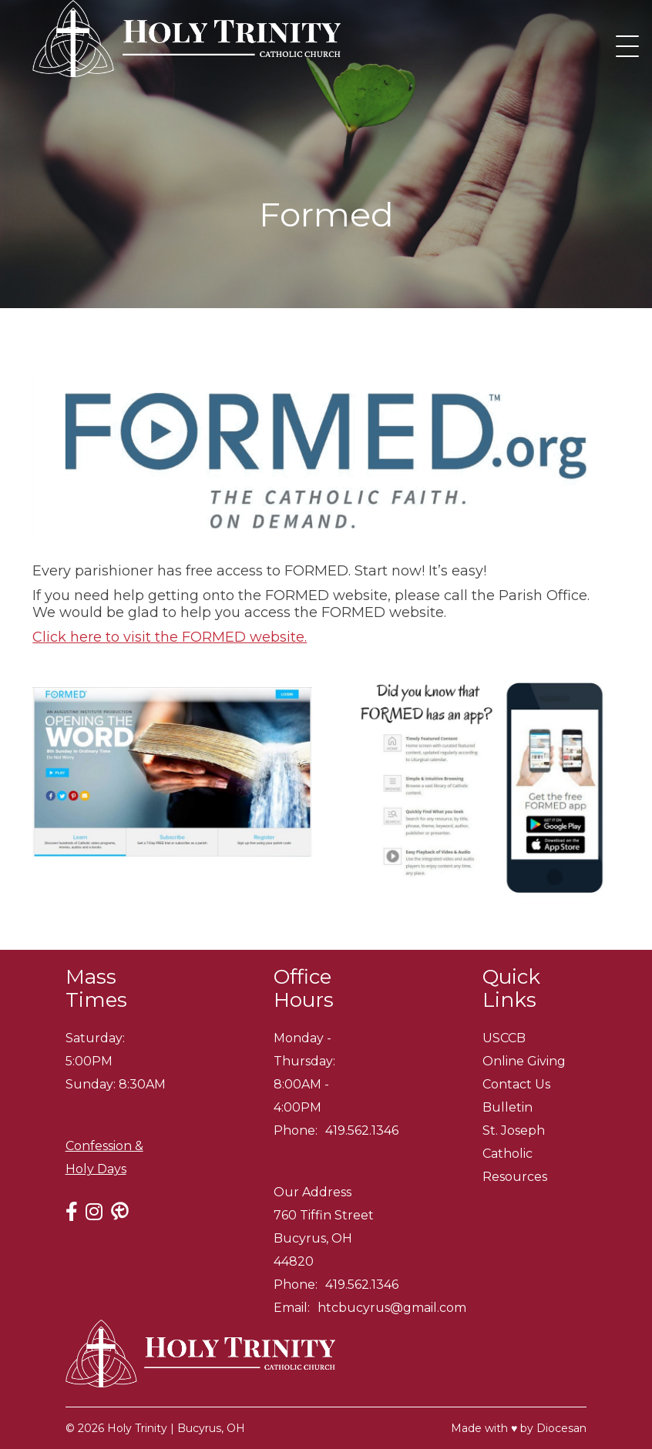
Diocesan (561, 1428)
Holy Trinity (137, 1428)
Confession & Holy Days (104, 1157)
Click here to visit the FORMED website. (169, 637)
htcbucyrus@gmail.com (392, 1307)
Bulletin (507, 1107)
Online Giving (524, 1061)
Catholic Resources (514, 1165)
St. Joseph (513, 1130)
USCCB (504, 1038)
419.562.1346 (361, 1130)
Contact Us (516, 1084)
